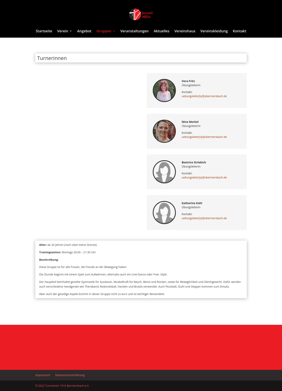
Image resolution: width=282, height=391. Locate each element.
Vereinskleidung (214, 31)
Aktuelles (161, 31)
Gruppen (104, 31)
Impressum (42, 375)
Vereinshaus (184, 31)
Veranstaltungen (134, 31)
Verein (62, 31)
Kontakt (239, 31)
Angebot (84, 31)
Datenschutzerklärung (70, 375)
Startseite (44, 31)
